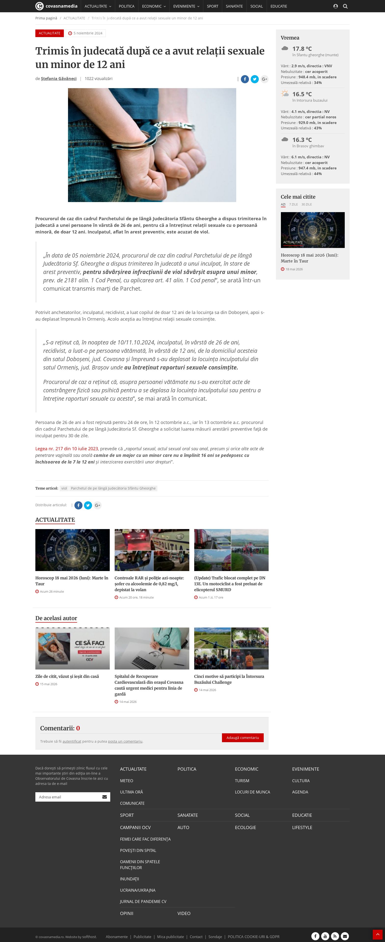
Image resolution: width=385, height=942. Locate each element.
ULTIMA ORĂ (131, 791)
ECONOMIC (245, 768)
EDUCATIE (279, 6)
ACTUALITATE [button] (98, 6)
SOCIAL (256, 6)
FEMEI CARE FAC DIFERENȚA (145, 837)
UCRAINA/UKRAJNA (137, 888)
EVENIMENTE (304, 768)
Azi (283, 204)
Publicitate (148, 933)
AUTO (183, 825)
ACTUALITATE (55, 519)
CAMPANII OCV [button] (100, 18)
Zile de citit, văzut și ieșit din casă (67, 676)
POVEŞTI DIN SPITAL (138, 848)
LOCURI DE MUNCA (252, 791)
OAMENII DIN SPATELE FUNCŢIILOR (140, 862)
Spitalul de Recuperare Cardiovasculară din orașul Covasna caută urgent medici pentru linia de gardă (149, 685)
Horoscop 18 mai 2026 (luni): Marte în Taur (71, 580)
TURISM (242, 780)
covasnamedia (56, 6)
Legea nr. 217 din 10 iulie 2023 (66, 448)
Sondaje (214, 933)
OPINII (125, 911)
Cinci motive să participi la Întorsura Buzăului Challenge (229, 679)
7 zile (293, 204)
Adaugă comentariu (243, 732)
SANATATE (234, 6)
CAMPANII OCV (133, 825)
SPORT (212, 6)
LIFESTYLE (301, 825)
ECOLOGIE (244, 825)
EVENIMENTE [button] (186, 6)
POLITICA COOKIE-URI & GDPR (247, 933)
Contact (196, 933)
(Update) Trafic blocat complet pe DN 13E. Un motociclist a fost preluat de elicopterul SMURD (229, 583)
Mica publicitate (173, 933)
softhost (88, 933)
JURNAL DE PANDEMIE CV (143, 899)
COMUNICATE (132, 802)
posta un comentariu (125, 741)
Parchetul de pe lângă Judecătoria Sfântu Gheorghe (113, 488)
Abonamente (125, 933)
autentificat (72, 741)
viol (64, 488)
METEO (126, 780)
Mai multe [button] (95, 30)
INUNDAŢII (129, 876)
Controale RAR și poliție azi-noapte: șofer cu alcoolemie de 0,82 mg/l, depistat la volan (149, 583)
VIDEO (183, 911)
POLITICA (127, 6)
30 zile (307, 204)
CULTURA (301, 780)
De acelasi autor (56, 618)
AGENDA (300, 791)
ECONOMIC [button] (154, 6)
